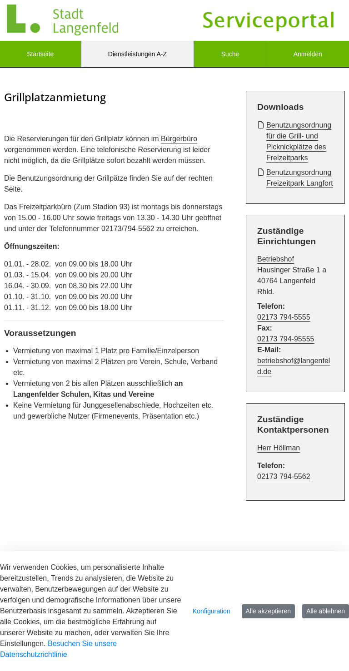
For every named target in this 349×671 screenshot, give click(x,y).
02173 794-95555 (285, 339)
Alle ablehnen (325, 611)
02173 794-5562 (283, 476)
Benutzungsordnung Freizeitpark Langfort (295, 177)
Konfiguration (211, 611)
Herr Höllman (278, 448)
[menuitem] (40, 54)
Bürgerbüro (179, 139)
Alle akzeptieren (268, 611)
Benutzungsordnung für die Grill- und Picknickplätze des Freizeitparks (294, 141)
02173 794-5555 (283, 317)
